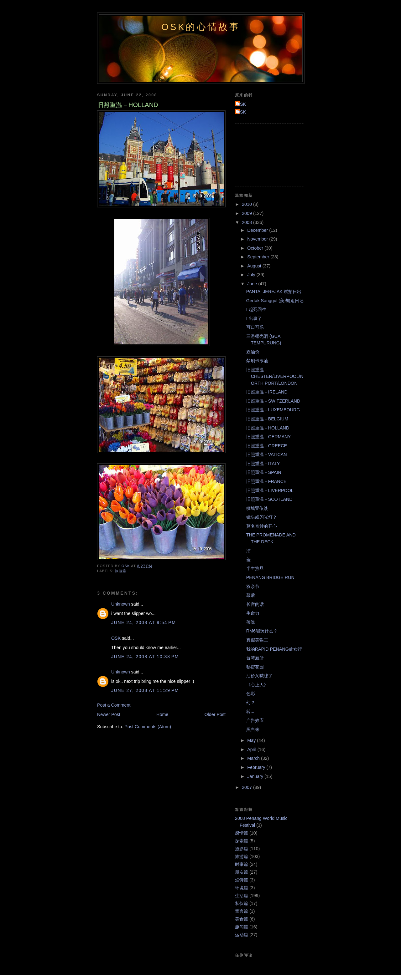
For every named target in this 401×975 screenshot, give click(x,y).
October (255, 248)
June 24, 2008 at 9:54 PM (143, 622)
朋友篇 (241, 872)
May (252, 740)
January (255, 776)
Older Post (215, 714)
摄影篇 (241, 848)
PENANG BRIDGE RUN (270, 577)
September (258, 256)
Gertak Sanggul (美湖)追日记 (275, 300)
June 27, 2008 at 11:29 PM (145, 690)
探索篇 (241, 840)
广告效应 (255, 720)
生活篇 (241, 895)
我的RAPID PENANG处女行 (274, 649)
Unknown (120, 604)
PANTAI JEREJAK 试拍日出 (273, 291)
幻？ (250, 702)
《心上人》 (257, 684)
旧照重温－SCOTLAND (269, 499)
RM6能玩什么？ (262, 630)
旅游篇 (120, 571)
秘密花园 (255, 666)
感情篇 (241, 832)
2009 (247, 213)
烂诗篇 (241, 879)
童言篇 (241, 911)
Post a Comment (113, 705)
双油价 (252, 351)
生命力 (252, 613)
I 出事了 (254, 318)
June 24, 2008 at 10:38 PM (145, 656)
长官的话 (255, 604)
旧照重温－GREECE (266, 445)
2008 (247, 222)
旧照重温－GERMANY (268, 436)
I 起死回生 (256, 309)
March (254, 758)
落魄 (250, 622)
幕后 (250, 595)
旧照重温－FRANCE (266, 481)
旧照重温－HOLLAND (267, 427)
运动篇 (241, 934)
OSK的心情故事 (200, 27)
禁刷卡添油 (257, 360)
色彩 (250, 693)
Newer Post (108, 714)
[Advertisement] (263, 153)
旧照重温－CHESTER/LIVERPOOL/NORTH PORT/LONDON (275, 376)
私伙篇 (241, 903)
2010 (247, 204)
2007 (247, 787)
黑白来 (252, 729)
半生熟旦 (255, 568)
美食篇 (241, 919)
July (251, 274)
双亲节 (252, 586)
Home (162, 714)
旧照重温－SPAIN (263, 472)
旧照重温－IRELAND (267, 391)
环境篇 (241, 887)
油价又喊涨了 (259, 675)
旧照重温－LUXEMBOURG (273, 409)
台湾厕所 (255, 657)
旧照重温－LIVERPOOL (270, 490)
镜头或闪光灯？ (261, 517)
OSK (116, 638)
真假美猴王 (257, 639)
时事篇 (241, 864)
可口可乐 (255, 327)
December (258, 230)
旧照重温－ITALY (263, 463)
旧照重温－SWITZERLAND (273, 401)
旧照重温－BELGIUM (267, 418)
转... (250, 711)
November (258, 238)
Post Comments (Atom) (147, 726)
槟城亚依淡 (257, 508)
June (252, 283)
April (252, 749)
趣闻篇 (241, 926)
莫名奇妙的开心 (261, 526)
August (254, 265)
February (256, 767)
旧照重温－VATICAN (266, 454)
